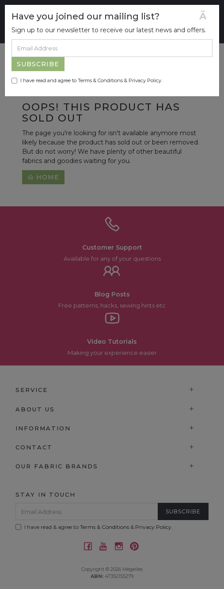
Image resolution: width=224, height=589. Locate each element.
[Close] (206, 16)
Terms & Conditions (100, 80)
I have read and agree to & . (86, 80)
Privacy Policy (145, 80)
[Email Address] (112, 48)
